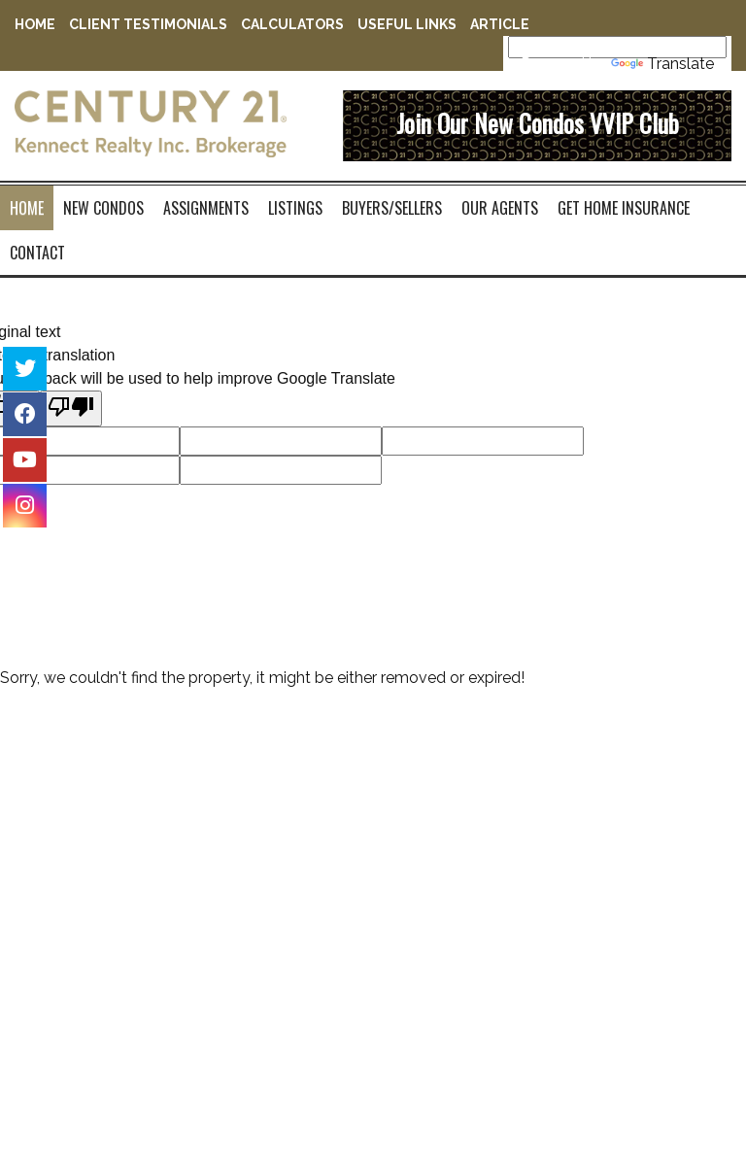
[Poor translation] (71, 408)
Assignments (206, 208)
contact (37, 252)
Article (499, 24)
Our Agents (499, 208)
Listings (295, 208)
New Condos (103, 208)
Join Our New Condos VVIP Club (537, 123)
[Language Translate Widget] (617, 47)
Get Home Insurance (624, 208)
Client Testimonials (148, 24)
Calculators (292, 24)
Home (35, 24)
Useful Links (407, 24)
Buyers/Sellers (392, 208)
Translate (662, 63)
